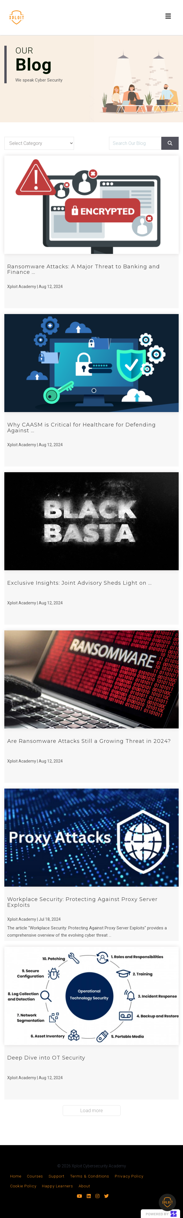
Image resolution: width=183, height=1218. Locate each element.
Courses (35, 1176)
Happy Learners (57, 1186)
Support (56, 1176)
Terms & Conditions (89, 1176)
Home (15, 1176)
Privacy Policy (129, 1176)
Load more (91, 1110)
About (84, 1186)
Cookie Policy (23, 1186)
